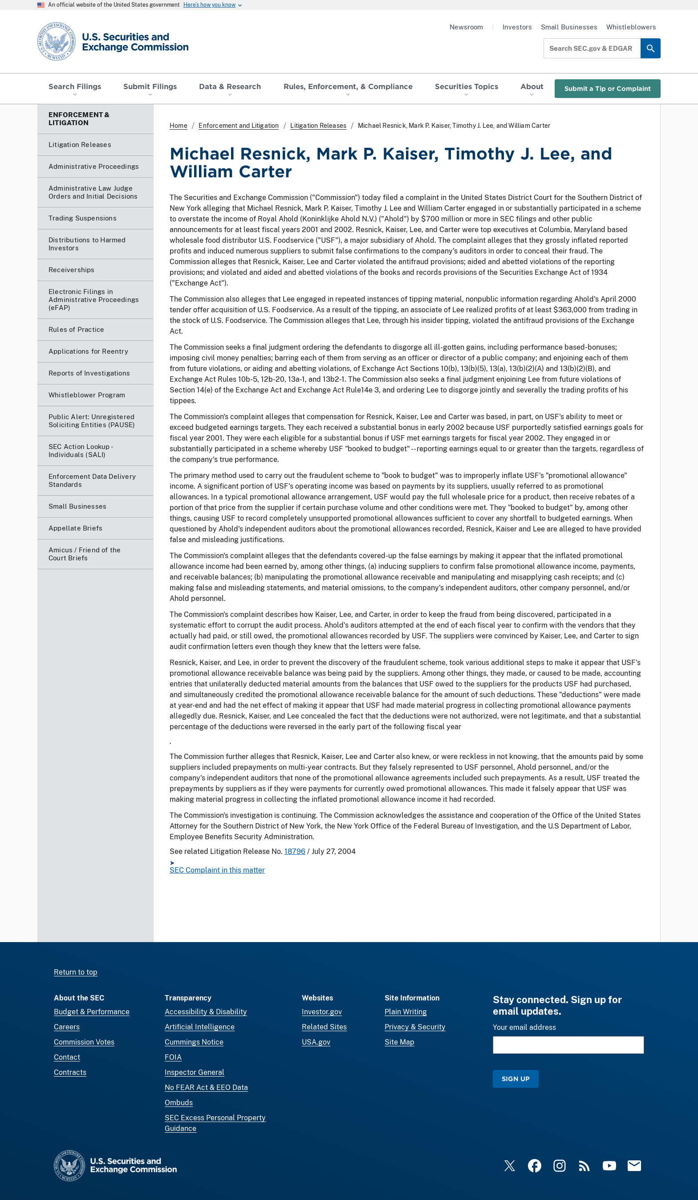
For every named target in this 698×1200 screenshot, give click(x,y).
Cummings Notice (194, 1042)
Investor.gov (322, 1012)
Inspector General (194, 1072)
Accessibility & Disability (206, 1012)
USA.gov (316, 1042)
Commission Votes (84, 1042)
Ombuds (179, 1102)
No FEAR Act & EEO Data (206, 1087)
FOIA (173, 1057)
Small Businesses (569, 27)
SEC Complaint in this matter (217, 870)
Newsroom (466, 27)
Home (178, 125)
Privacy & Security (415, 1027)
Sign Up (516, 1078)
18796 (294, 851)
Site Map (399, 1042)
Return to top (75, 972)
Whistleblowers (631, 27)
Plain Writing (406, 1012)
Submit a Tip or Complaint (607, 88)
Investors (517, 27)
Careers (67, 1027)
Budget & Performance (92, 1012)
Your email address (524, 1027)
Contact (67, 1057)
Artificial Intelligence (200, 1027)
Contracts (70, 1072)
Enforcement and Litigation (239, 125)
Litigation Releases (318, 125)
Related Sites (324, 1027)
